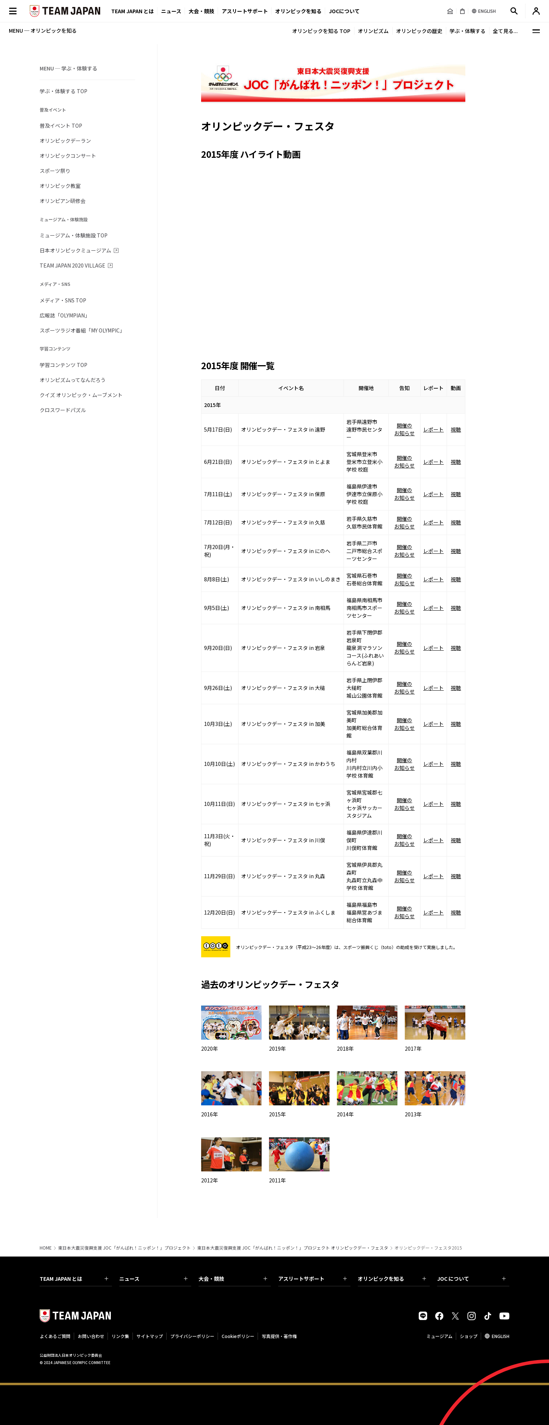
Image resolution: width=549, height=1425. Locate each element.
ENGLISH (500, 1336)
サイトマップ (150, 1336)
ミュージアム (439, 1336)
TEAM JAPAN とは (74, 1278)
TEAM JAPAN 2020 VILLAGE (72, 265)
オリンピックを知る (298, 11)
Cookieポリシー (238, 1336)
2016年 (209, 1114)
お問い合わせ (91, 1336)
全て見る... (505, 30)
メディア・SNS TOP (63, 300)
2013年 (413, 1114)
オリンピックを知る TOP (321, 30)
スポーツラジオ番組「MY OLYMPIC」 (82, 330)
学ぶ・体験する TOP (63, 91)
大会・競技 (233, 1278)
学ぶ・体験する (468, 30)
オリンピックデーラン (65, 140)
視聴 (456, 429)
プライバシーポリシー (192, 1336)
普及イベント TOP (61, 125)
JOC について (471, 1278)
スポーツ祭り (55, 170)
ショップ (468, 1336)
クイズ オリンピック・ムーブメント (81, 395)
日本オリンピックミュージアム (75, 250)
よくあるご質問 (55, 1336)
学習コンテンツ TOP (63, 364)
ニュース (171, 11)
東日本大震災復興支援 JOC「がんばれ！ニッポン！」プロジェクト (124, 1248)
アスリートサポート (245, 11)
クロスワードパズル (63, 410)
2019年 (277, 1048)
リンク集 (120, 1336)
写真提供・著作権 (279, 1336)
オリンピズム (373, 30)
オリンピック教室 (60, 185)
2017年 (413, 1048)
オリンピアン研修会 (63, 200)
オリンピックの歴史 (419, 30)
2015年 (277, 1114)
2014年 (345, 1114)
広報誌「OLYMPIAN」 (65, 315)
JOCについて (344, 11)
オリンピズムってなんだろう (73, 379)
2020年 (209, 1048)
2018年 (345, 1048)
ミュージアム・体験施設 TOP (74, 235)
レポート (433, 429)
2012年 (209, 1180)
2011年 (277, 1180)
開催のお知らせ (404, 429)
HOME (46, 1248)
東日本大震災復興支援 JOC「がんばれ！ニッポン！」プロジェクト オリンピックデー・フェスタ (292, 1248)
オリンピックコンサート (68, 155)
